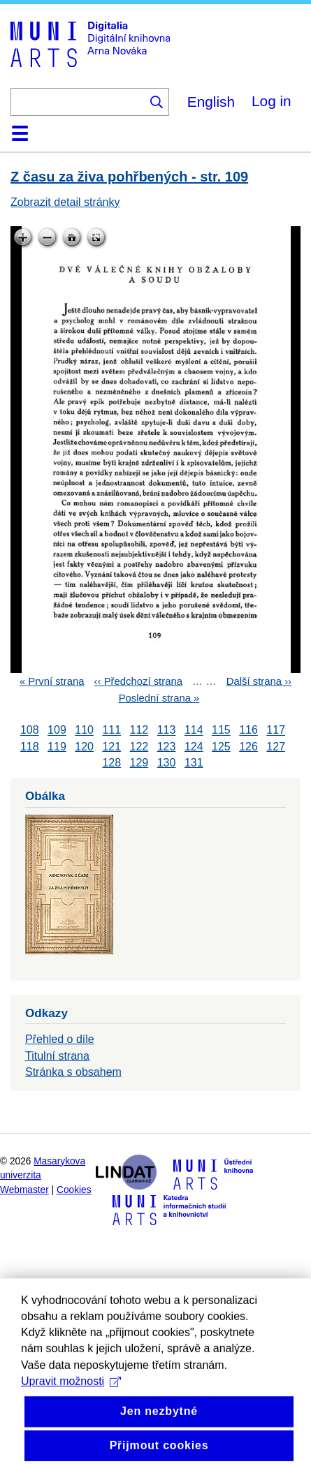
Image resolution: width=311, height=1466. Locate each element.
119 (57, 747)
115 (221, 730)
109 (57, 730)
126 (248, 747)
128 (111, 763)
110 (84, 730)
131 (194, 763)
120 (84, 747)
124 (194, 747)
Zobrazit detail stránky (65, 202)
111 (111, 730)
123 (166, 747)
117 (275, 730)
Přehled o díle (59, 1039)
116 (248, 730)
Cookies (74, 1190)
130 (166, 763)
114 (194, 730)
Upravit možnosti (71, 1414)
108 (29, 730)
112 (139, 730)
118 (29, 747)
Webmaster (24, 1190)
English (211, 102)
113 (166, 730)
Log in (271, 101)
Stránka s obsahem (73, 1072)
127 (275, 747)
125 (221, 747)
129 (139, 763)
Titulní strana (57, 1056)
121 (111, 747)
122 (139, 747)
